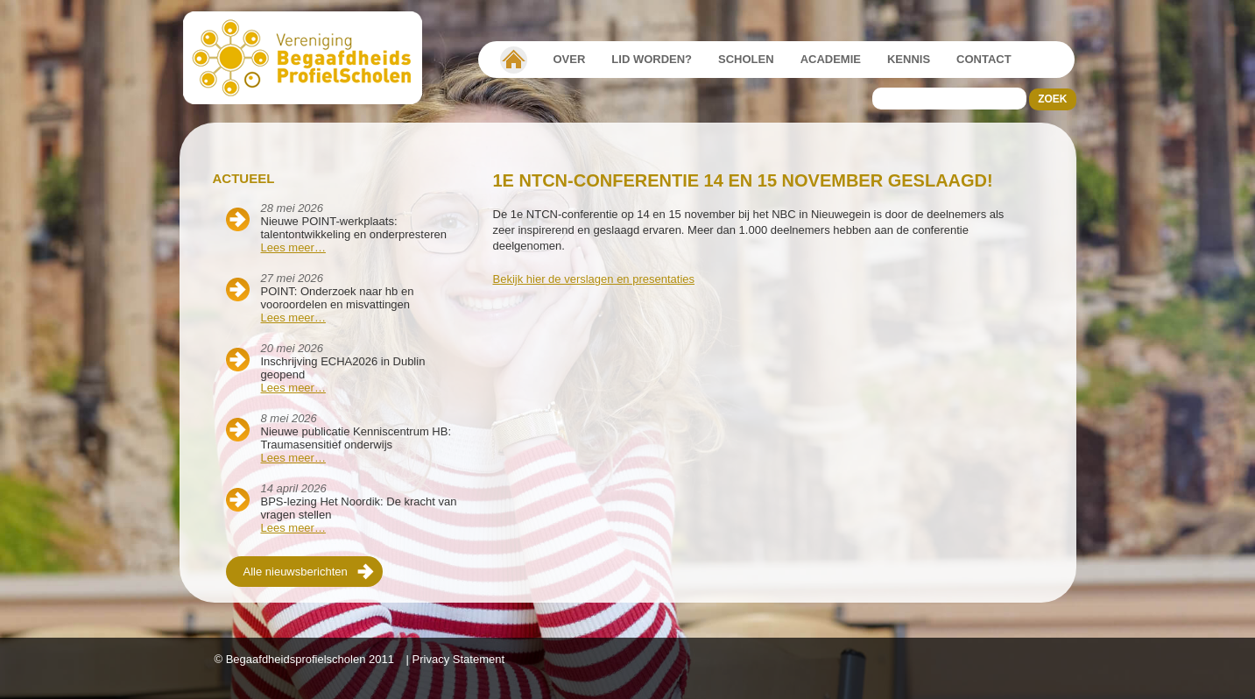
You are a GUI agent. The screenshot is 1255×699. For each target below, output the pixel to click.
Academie (830, 59)
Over (569, 59)
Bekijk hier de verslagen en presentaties (594, 279)
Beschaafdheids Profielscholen (310, 57)
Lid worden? (651, 59)
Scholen (746, 59)
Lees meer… (293, 247)
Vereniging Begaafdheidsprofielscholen (513, 59)
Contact (984, 59)
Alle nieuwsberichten (295, 571)
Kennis (908, 59)
